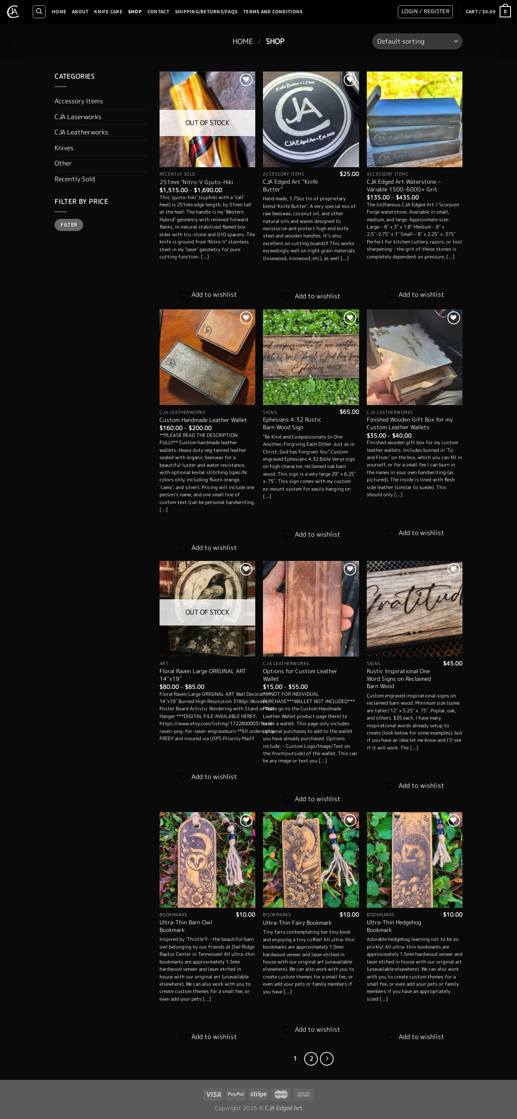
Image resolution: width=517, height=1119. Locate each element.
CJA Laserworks (78, 116)
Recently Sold (75, 178)
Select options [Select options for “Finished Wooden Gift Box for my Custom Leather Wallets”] (394, 509)
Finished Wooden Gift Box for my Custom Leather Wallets (410, 423)
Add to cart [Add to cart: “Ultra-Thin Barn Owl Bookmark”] (182, 1013)
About (80, 11)
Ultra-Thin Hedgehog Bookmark (394, 926)
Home (59, 11)
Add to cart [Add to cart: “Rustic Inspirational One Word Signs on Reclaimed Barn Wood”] (389, 762)
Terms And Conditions (273, 11)
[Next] (327, 1059)
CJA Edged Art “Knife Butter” (290, 185)
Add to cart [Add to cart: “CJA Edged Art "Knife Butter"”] (285, 273)
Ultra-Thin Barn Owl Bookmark (186, 926)
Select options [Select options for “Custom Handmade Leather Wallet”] (187, 524)
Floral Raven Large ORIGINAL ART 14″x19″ (203, 675)
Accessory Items (79, 101)
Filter (69, 224)
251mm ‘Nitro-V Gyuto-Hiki (196, 182)
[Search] (39, 11)
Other (63, 163)
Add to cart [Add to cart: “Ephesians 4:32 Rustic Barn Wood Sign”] (285, 511)
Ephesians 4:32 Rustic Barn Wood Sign (292, 423)
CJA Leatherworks (81, 132)
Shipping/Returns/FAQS (206, 11)
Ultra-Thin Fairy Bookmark (297, 923)
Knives (64, 147)
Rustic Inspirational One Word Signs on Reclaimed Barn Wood (399, 679)
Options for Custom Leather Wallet (300, 675)
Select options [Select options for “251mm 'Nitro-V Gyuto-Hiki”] (187, 271)
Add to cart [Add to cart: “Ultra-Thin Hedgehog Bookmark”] (389, 1013)
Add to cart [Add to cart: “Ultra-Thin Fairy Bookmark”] (285, 1006)
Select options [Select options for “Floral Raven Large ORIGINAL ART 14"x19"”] (187, 753)
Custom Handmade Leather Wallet (203, 420)
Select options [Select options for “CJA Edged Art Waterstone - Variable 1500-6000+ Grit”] (394, 271)
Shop (135, 11)
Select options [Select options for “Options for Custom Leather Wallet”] (290, 775)
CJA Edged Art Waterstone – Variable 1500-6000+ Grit (404, 185)
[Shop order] (417, 41)
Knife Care (108, 11)
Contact (158, 11)
